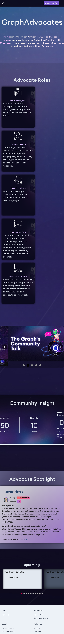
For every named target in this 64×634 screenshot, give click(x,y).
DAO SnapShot (8, 631)
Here (25, 539)
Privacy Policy (8, 628)
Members (5, 615)
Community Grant (41, 618)
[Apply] (51, 3)
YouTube (37, 631)
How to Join (38, 615)
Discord (37, 628)
